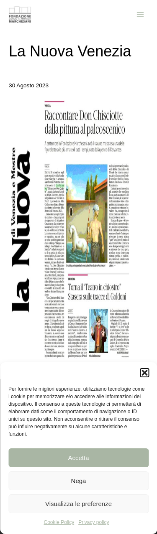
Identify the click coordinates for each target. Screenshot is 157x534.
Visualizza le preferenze (78, 503)
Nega (78, 480)
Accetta (78, 457)
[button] (144, 373)
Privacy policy (93, 522)
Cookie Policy (59, 522)
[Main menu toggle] (140, 14)
